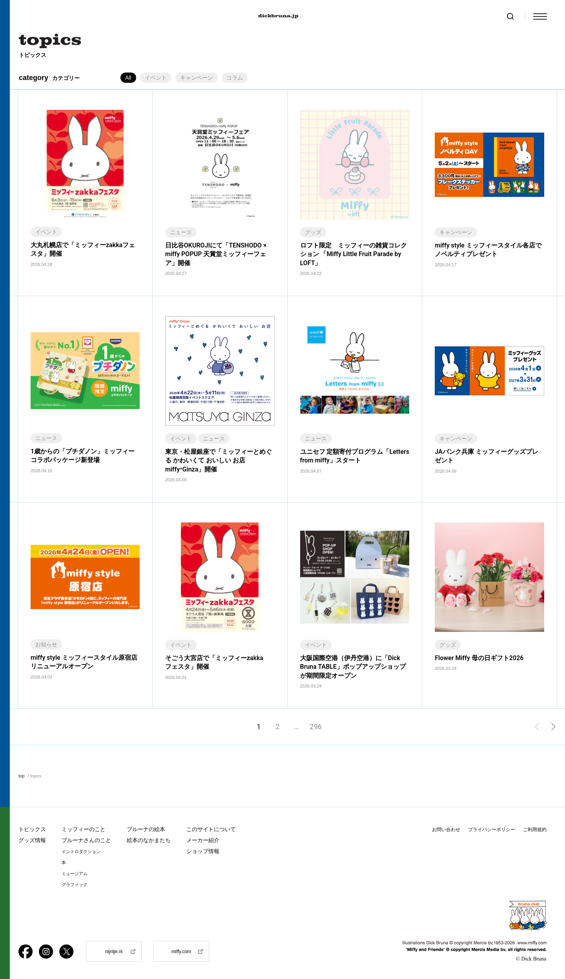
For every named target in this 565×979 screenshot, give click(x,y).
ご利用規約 (535, 829)
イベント (156, 78)
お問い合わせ (446, 829)
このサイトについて (211, 829)
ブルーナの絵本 (146, 829)
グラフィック (74, 884)
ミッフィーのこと (84, 829)
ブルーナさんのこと (86, 840)
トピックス (32, 829)
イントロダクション (81, 851)
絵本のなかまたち (149, 840)
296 (315, 726)
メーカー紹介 (202, 840)
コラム (234, 78)
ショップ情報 (202, 851)
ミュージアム (74, 873)
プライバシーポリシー (491, 829)
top (21, 775)
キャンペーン (196, 78)
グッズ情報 (32, 840)
